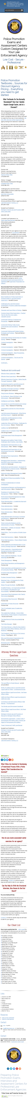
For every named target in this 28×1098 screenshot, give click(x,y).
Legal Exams (5, 1005)
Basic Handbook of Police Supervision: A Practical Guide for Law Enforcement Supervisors (12, 298)
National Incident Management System (11, 473)
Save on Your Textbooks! (8, 1017)
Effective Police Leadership (8, 373)
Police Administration (7, 506)
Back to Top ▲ (6, 1010)
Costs (3, 1002)
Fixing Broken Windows (7, 393)
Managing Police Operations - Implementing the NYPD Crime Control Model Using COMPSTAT (13, 462)
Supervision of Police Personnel (9, 603)
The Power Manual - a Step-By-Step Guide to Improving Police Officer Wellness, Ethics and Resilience (13, 628)
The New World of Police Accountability (11, 619)
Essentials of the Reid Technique (10, 389)
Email (4, 1025)
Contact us (11, 880)
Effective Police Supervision (8, 376)
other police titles (6, 211)
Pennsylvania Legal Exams (8, 718)
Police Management (6, 560)
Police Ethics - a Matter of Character (11, 528)
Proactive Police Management (9, 572)
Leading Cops (4, 428)
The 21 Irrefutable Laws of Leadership (11, 608)
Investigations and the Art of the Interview (12, 408)
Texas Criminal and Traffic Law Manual (11, 725)
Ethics (3, 1000)
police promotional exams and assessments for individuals (12, 279)
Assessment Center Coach (17, 1041)
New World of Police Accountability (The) (12, 478)
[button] (4, 1096)
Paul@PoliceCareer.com (8, 1028)
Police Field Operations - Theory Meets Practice (14, 540)
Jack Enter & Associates (7, 194)
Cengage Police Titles (7, 183)
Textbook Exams (6, 1003)
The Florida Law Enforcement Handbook (12, 706)
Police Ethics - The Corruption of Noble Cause (13, 532)
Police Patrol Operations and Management (12, 563)
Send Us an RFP (6, 996)
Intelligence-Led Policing (7, 401)
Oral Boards (5, 1007)
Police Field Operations (7, 537)
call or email (21, 929)
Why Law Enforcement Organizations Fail (12, 638)
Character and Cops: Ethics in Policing (11, 310)
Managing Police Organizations (9, 456)
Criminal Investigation (7, 342)
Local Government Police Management (11, 435)
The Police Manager (6, 624)
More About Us (6, 998)
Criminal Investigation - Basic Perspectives (12, 353)
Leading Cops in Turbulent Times (10, 431)
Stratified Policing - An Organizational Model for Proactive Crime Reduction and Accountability (13, 589)
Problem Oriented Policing (8, 577)
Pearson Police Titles (6, 175)
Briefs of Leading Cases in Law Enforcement (13, 688)
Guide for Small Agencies (8, 1019)
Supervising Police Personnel (9, 599)
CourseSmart (15, 232)
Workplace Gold (5, 643)
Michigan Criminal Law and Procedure (11, 210)
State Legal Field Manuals (8, 220)
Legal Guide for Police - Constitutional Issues (13, 689)
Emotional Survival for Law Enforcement (12, 384)
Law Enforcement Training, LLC (9, 203)
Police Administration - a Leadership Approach (13, 501)
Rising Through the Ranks (8, 585)
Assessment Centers (8, 1009)
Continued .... (4, 363)
